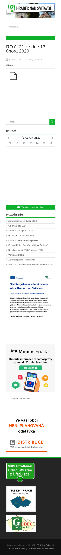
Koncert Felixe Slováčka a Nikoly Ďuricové (28, 245)
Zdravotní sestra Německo (41, 548)
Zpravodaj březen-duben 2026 (22, 221)
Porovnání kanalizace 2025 (21, 235)
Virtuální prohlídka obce (30, 207)
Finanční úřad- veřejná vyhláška (23, 240)
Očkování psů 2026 (17, 226)
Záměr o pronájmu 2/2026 (20, 230)
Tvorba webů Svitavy (17, 548)
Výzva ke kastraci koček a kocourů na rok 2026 (30, 264)
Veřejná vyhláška (16, 255)
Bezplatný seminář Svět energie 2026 (26, 250)
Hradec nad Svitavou (21, 398)
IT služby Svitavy (45, 545)
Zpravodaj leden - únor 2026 (21, 260)
